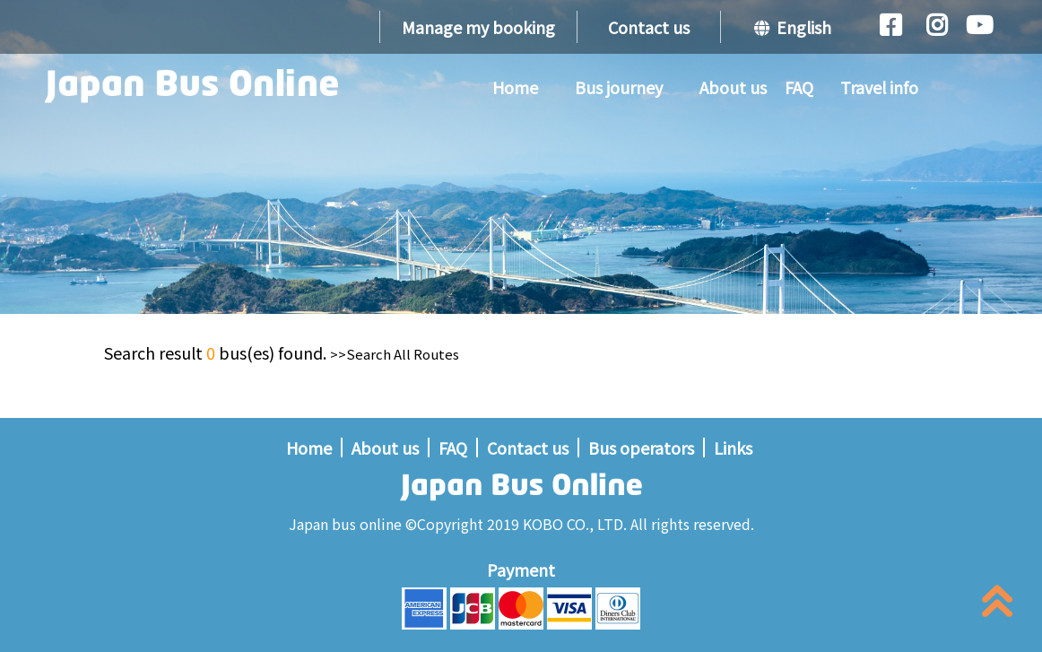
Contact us (649, 27)
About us (733, 87)
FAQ (799, 87)
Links (733, 447)
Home (515, 87)
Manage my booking (478, 27)
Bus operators (641, 447)
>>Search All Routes (394, 353)
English (792, 27)
